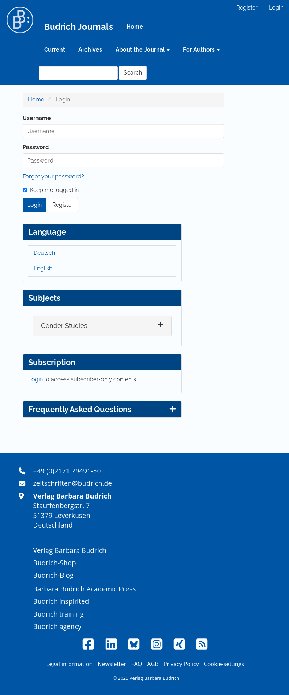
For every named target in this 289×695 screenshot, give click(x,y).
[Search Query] (78, 73)
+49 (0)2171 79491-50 (67, 471)
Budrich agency (57, 626)
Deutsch (44, 252)
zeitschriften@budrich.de (72, 483)
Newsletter (112, 664)
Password (36, 147)
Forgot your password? (53, 176)
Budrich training (58, 614)
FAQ (136, 664)
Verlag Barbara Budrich (69, 550)
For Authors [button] (201, 49)
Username (37, 118)
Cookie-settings (224, 664)
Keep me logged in (51, 190)
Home (134, 26)
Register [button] (62, 204)
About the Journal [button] (143, 49)
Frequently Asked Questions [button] (102, 409)
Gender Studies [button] (64, 325)
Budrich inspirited (61, 601)
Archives (90, 49)
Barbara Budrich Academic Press (84, 589)
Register (247, 7)
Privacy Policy (181, 664)
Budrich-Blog (53, 575)
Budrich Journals (78, 27)
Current (54, 49)
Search (133, 72)
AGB (153, 664)
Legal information (69, 664)
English (43, 268)
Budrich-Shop (54, 562)
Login (276, 7)
